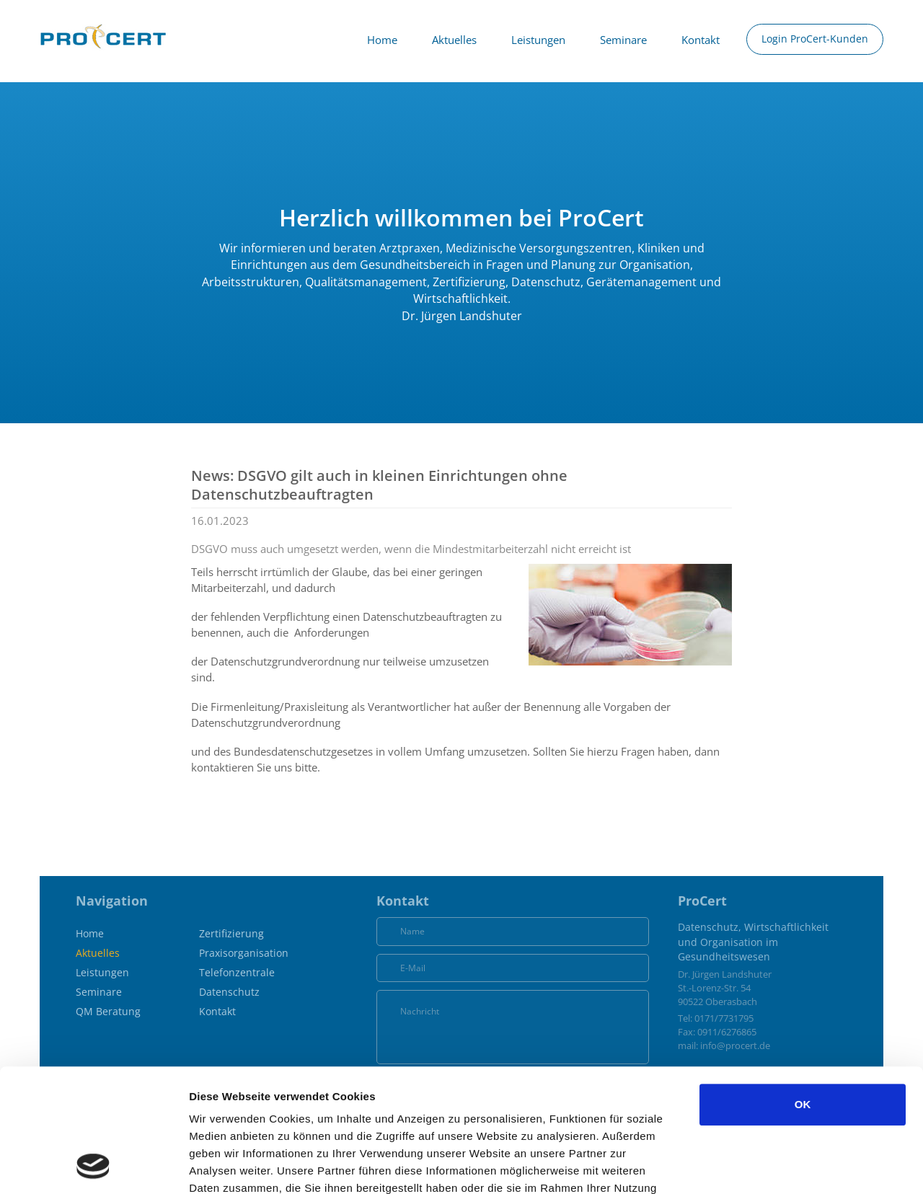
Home (382, 39)
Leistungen (538, 39)
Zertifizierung (231, 933)
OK (803, 989)
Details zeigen (766, 1165)
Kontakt (700, 39)
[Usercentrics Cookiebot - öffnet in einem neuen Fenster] (93, 1166)
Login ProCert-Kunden (814, 38)
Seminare (623, 39)
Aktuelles (454, 39)
